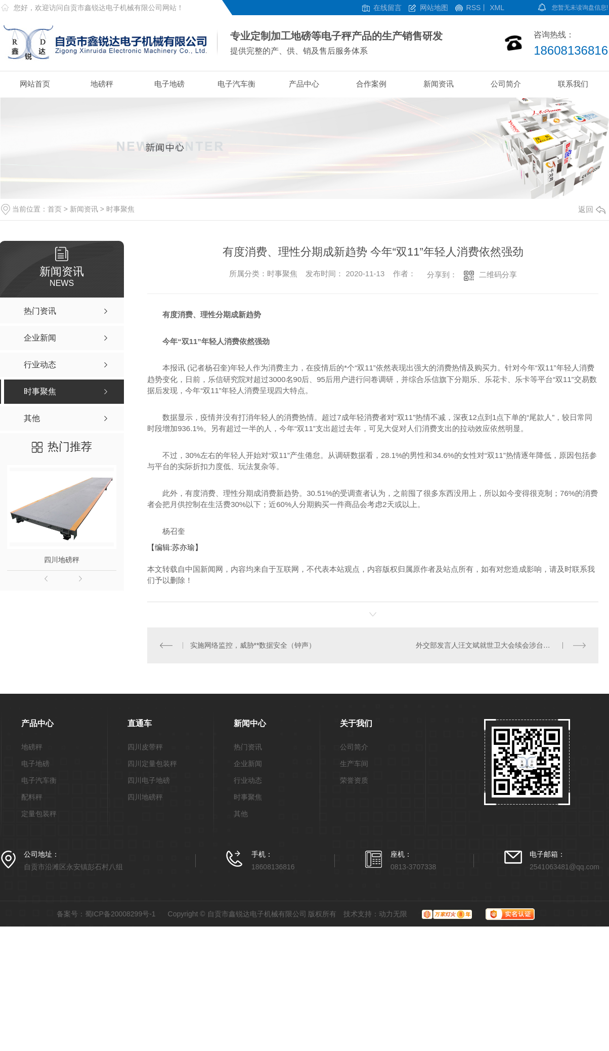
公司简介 (506, 83)
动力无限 (393, 914)
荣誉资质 (354, 780)
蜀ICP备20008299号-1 (120, 914)
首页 (55, 209)
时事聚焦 (120, 209)
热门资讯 (248, 747)
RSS (473, 8)
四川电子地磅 (148, 780)
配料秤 (31, 797)
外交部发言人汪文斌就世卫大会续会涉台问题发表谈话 (501, 645)
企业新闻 (248, 764)
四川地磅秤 (61, 560)
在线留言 (387, 8)
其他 (241, 814)
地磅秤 (102, 83)
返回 (591, 209)
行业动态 (248, 780)
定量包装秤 (39, 814)
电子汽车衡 (236, 83)
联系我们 (573, 83)
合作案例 (371, 83)
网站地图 (434, 8)
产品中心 (304, 83)
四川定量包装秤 (152, 764)
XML (497, 8)
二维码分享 (498, 274)
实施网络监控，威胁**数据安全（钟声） (253, 645)
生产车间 (354, 764)
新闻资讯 (438, 83)
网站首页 (35, 83)
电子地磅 (169, 83)
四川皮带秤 (145, 747)
